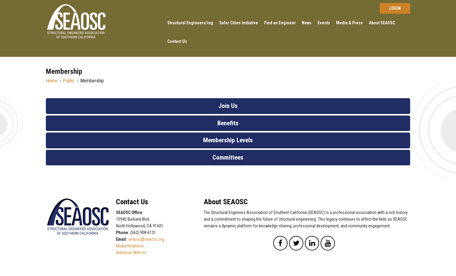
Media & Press (349, 22)
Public (69, 81)
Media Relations (130, 245)
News (306, 22)
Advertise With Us (131, 252)
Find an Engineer (280, 22)
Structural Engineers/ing (190, 22)
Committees (228, 157)
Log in (395, 8)
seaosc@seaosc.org (146, 239)
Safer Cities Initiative (238, 22)
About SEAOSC (382, 22)
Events (324, 22)
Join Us (228, 105)
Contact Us (177, 41)
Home (51, 81)
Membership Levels (228, 140)
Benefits (228, 123)
